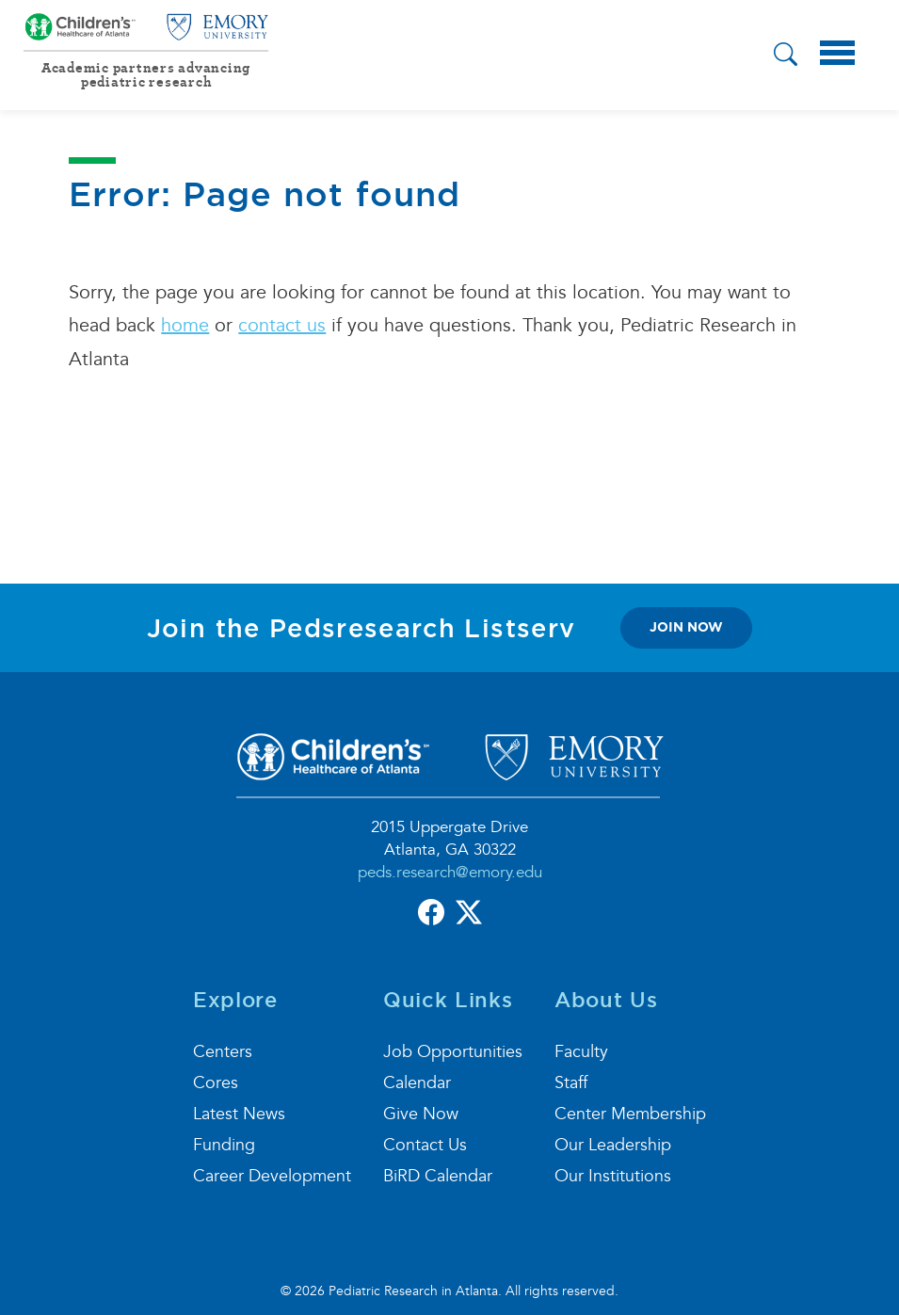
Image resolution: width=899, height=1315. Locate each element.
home (185, 325)
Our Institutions (612, 1176)
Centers (222, 1052)
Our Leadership (612, 1145)
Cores (215, 1083)
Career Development (272, 1176)
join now (686, 626)
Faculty (581, 1052)
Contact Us (425, 1145)
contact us (282, 325)
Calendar (417, 1083)
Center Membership (630, 1114)
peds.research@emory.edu (450, 872)
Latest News (239, 1114)
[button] (785, 57)
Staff (570, 1083)
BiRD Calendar (437, 1176)
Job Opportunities (452, 1052)
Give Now (420, 1114)
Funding (224, 1145)
